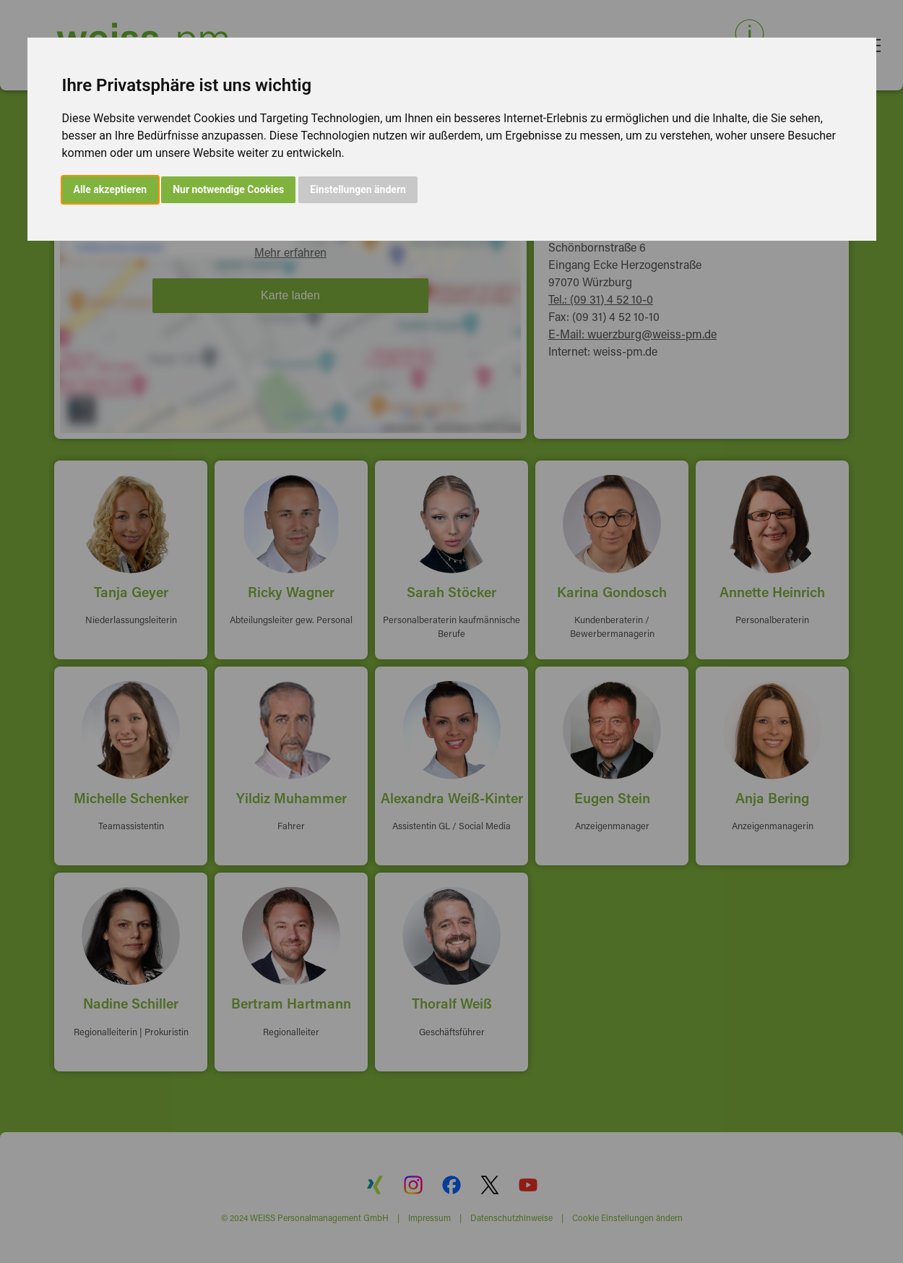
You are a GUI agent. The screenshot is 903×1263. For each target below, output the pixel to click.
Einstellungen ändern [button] (358, 189)
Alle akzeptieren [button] (110, 189)
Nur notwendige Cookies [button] (228, 189)
